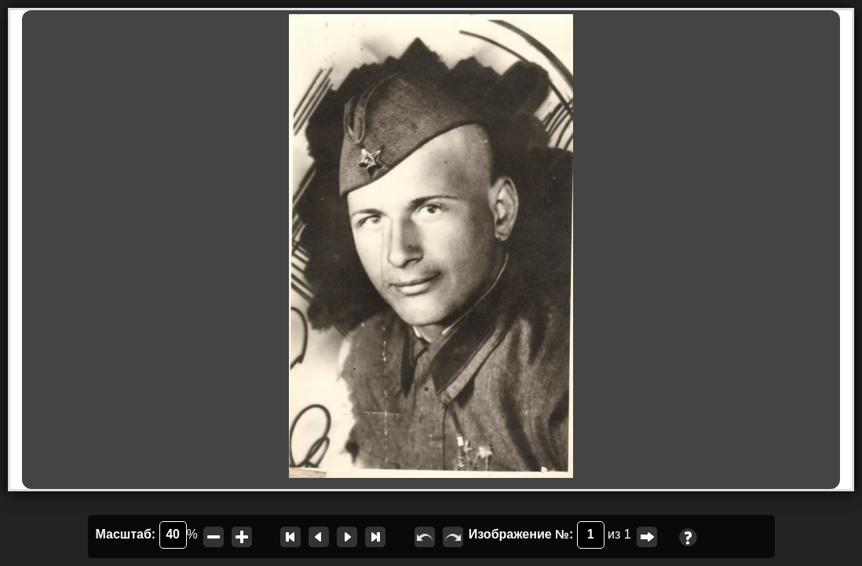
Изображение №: (536, 535)
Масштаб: (141, 535)
